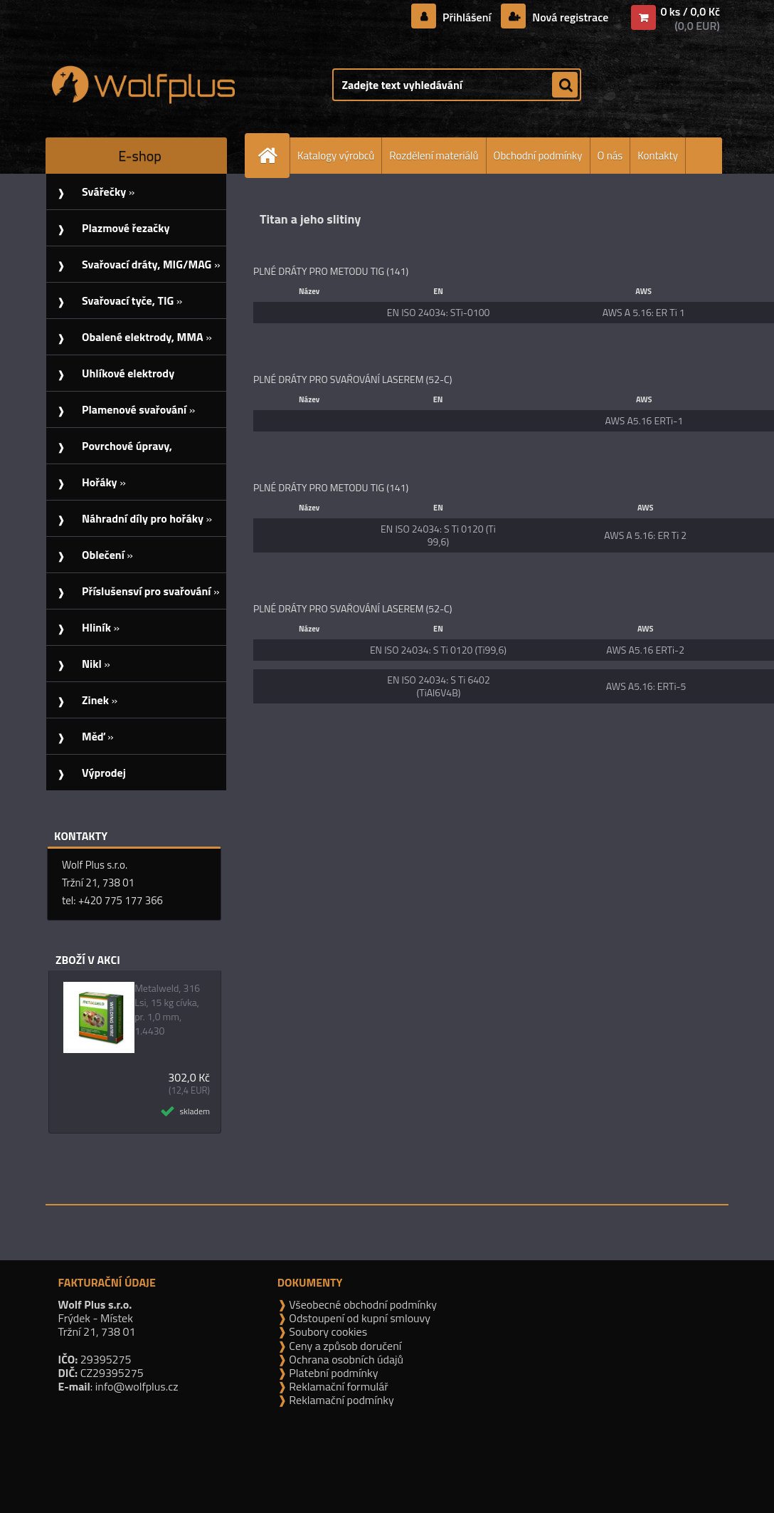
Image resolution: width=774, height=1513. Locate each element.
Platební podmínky (332, 1372)
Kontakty (657, 155)
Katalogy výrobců (335, 155)
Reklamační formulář (337, 1386)
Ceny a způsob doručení (344, 1345)
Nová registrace (569, 17)
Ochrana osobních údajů (345, 1359)
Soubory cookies (327, 1331)
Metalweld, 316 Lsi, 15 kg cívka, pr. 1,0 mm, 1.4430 (167, 1009)
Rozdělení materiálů (433, 155)
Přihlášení (467, 17)
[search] (565, 85)
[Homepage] (273, 155)
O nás (610, 155)
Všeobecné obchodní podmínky (362, 1304)
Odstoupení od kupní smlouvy (358, 1317)
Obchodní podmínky (538, 155)
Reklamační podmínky (340, 1399)
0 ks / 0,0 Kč (690, 11)
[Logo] (143, 84)
